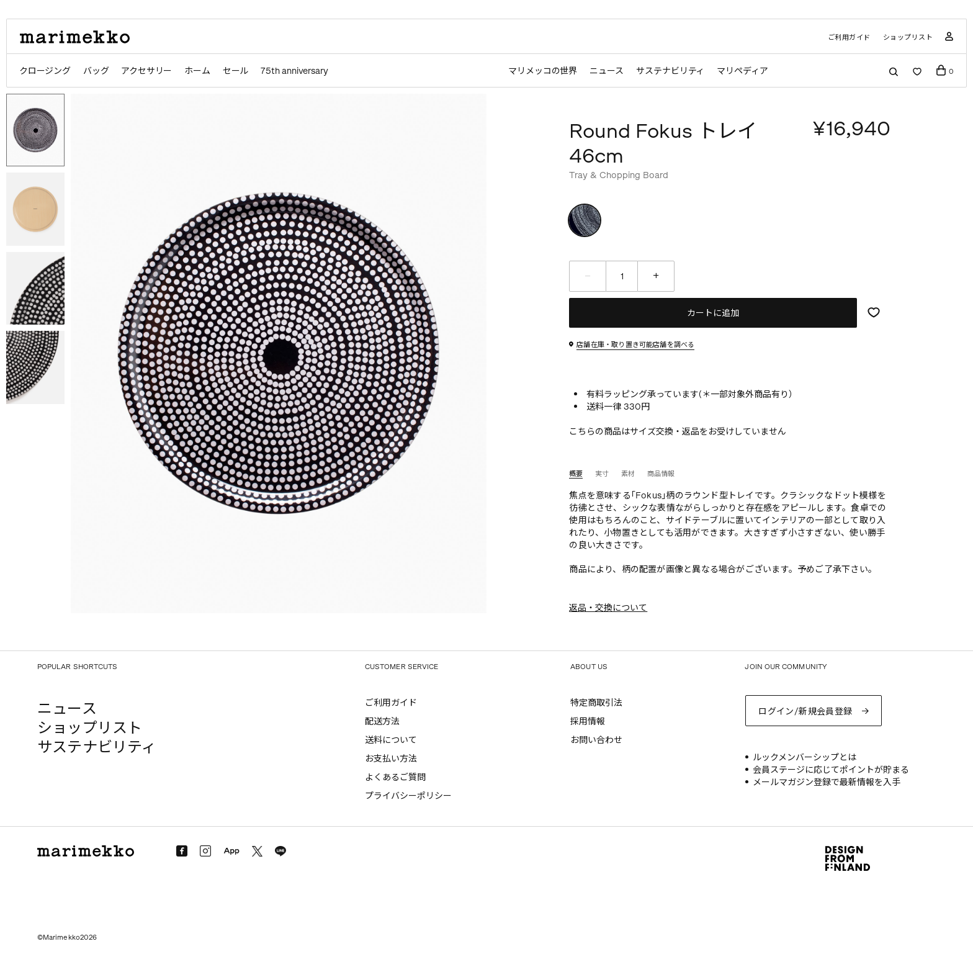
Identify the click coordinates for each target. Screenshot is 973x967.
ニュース (606, 71)
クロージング (45, 71)
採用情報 (587, 721)
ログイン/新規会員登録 (805, 710)
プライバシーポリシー (408, 796)
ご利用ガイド (849, 38)
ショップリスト (908, 38)
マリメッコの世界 (542, 71)
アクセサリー (147, 71)
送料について (391, 740)
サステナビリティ (670, 71)
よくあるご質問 (395, 777)
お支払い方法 (391, 758)
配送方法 (382, 721)
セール (236, 71)
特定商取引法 (596, 703)
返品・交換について (608, 608)
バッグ (96, 71)
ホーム (197, 71)
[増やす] (656, 276)
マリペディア (743, 71)
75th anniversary (294, 71)
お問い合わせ (596, 740)
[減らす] (587, 276)
